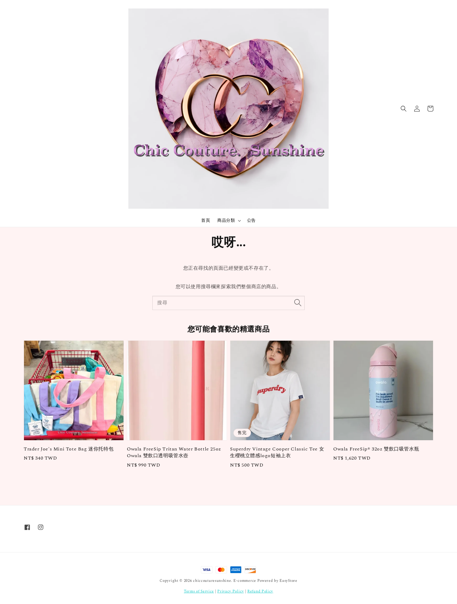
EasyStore (288, 581)
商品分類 (226, 220)
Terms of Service (199, 591)
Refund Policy (260, 591)
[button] (403, 108)
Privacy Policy (230, 591)
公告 (251, 220)
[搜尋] (297, 302)
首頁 (205, 220)
